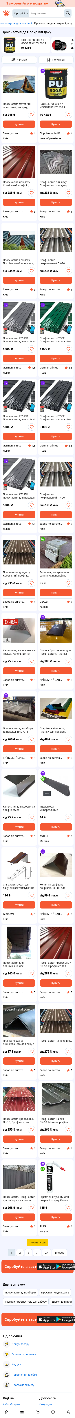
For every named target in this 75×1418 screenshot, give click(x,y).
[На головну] (6, 14)
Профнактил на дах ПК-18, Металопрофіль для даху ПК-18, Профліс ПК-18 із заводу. (55, 1120)
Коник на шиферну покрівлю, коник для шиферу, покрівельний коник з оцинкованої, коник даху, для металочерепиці (54, 886)
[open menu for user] (68, 1413)
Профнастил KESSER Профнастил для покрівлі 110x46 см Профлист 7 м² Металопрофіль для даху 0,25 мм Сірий (19, 496)
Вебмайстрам (11, 1404)
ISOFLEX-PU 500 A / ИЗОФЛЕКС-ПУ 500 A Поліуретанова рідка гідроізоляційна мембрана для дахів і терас (34, 41)
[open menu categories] (22, 1413)
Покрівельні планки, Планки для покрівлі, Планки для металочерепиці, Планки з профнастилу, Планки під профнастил (55, 730)
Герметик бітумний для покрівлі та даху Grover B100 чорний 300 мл (54, 1198)
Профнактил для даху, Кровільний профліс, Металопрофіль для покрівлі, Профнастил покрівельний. (17, 183)
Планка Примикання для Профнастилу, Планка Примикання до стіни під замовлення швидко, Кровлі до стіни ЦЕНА (55, 652)
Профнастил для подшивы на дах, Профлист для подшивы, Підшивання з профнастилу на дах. (18, 964)
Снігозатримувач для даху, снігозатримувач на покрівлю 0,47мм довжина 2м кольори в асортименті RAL (18, 886)
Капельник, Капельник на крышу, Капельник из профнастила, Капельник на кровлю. (19, 652)
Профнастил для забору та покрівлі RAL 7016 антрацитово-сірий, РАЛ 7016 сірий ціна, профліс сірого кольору (18, 730)
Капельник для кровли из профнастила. (19, 808)
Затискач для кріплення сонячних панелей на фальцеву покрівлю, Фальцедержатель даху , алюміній (55, 574)
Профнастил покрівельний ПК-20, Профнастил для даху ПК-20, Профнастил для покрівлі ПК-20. (54, 496)
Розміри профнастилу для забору (26, 1301)
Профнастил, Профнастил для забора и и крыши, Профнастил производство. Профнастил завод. (19, 1198)
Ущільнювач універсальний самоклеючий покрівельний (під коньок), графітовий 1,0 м (56, 808)
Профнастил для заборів (20, 1292)
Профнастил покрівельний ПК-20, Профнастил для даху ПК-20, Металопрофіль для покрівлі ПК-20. (54, 261)
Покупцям (45, 1404)
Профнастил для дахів (55, 1292)
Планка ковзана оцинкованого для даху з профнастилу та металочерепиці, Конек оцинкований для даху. (18, 1042)
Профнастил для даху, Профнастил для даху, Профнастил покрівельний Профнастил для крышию (56, 183)
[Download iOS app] (48, 1266)
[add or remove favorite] (31, 114)
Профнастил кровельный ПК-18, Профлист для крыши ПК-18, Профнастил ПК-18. (55, 964)
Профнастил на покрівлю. (56, 1040)
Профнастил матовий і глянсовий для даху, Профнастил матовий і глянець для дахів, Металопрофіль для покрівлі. (17, 105)
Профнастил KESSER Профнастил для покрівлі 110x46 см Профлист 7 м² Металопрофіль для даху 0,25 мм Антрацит (56, 418)
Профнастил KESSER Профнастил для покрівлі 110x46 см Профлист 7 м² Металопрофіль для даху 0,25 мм (19, 340)
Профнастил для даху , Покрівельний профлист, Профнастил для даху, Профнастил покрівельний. (18, 261)
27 (46, 1252)
